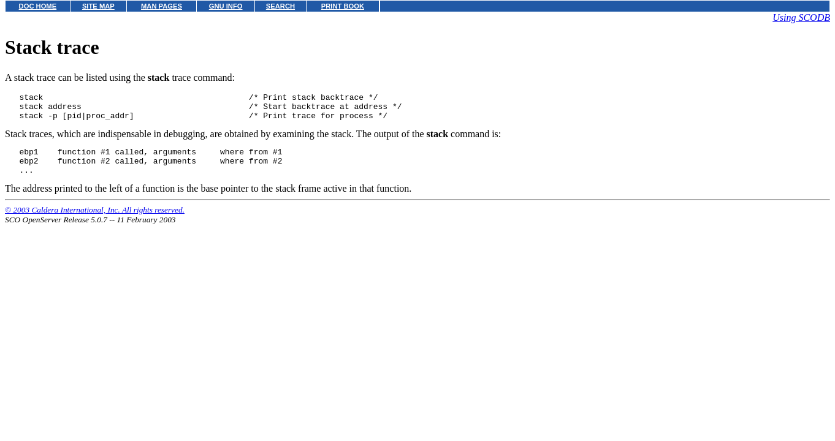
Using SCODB (801, 17)
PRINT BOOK (342, 6)
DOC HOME (38, 6)
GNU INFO (226, 6)
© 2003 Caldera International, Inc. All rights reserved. (95, 220)
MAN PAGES (161, 6)
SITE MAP (98, 6)
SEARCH (280, 6)
